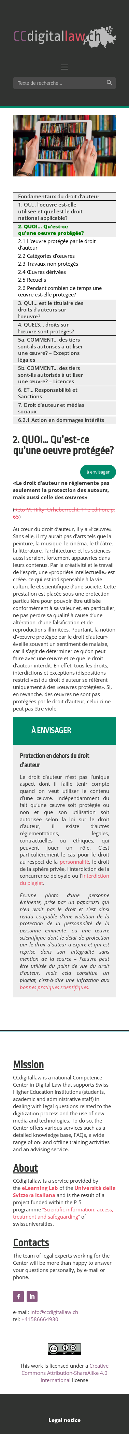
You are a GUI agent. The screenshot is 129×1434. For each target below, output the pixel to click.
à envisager (98, 472)
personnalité (74, 861)
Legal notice (64, 1420)
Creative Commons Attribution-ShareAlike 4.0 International (65, 1372)
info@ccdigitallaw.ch (54, 1312)
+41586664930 (40, 1319)
